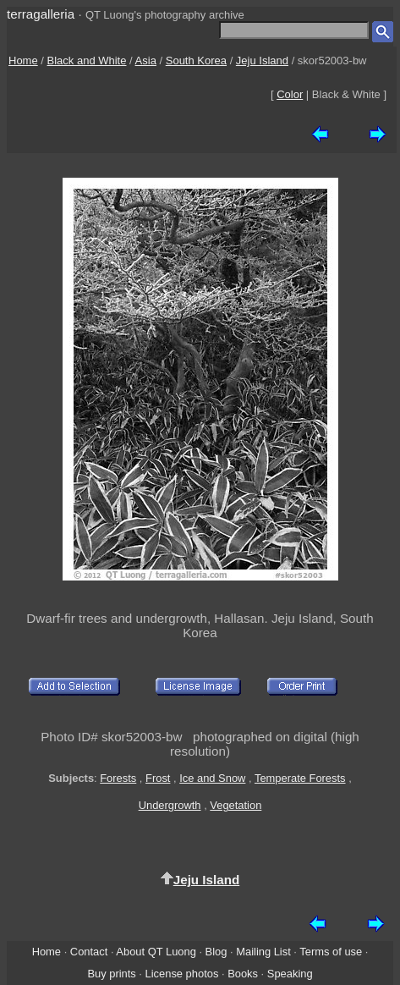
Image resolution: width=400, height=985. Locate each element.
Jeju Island (262, 60)
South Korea (196, 60)
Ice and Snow (212, 778)
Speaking (290, 973)
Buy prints (111, 973)
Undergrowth (170, 805)
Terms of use (330, 951)
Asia (145, 60)
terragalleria (40, 14)
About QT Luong (155, 951)
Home (23, 60)
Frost (157, 778)
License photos (182, 973)
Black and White (87, 60)
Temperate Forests (300, 778)
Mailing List (263, 951)
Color (290, 94)
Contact (88, 951)
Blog (216, 951)
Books (242, 973)
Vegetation (235, 805)
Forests (118, 778)
